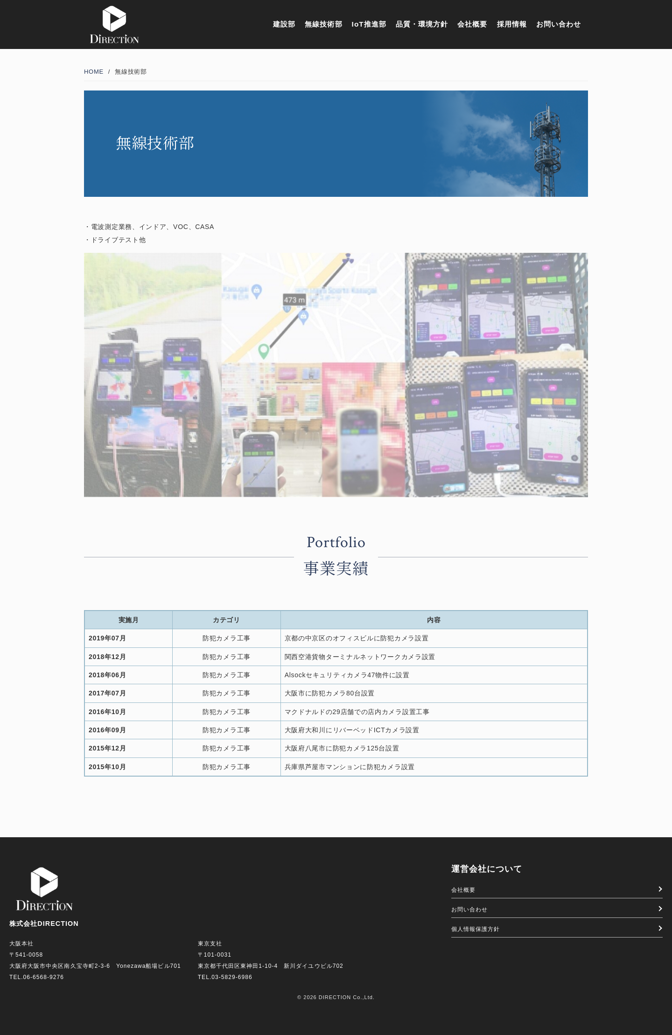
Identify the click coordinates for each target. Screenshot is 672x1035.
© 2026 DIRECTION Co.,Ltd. (336, 997)
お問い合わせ (558, 24)
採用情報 (512, 24)
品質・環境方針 (422, 24)
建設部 (284, 24)
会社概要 (472, 24)
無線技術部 (323, 24)
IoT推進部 (369, 24)
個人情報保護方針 (475, 929)
